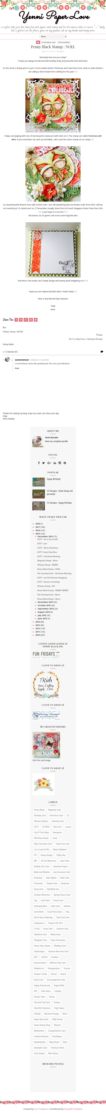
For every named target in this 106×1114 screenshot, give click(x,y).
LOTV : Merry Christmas (47, 548)
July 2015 (42, 616)
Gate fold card (62, 918)
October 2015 (44, 606)
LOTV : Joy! (42, 544)
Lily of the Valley (41, 833)
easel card (38, 980)
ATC (35, 991)
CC (68, 816)
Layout (68, 827)
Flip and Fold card (42, 1003)
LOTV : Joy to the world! (47, 540)
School (54, 974)
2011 (37, 632)
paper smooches (58, 940)
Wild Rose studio (41, 838)
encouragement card (56, 980)
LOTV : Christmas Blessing (48, 557)
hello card (55, 906)
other (65, 1042)
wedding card (60, 946)
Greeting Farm (58, 821)
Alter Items (46, 991)
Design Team (39, 997)
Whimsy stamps (41, 821)
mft (35, 861)
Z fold (36, 929)
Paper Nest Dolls (41, 1020)
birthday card (40, 816)
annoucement (40, 963)
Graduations (39, 923)
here (50, 140)
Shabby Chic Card (41, 867)
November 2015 (46, 602)
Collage (58, 991)
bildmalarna (39, 1031)
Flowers (57, 1003)
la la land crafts (41, 850)
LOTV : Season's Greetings (48, 582)
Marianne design (51, 1014)
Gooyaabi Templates (73, 1109)
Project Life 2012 (55, 923)
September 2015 (46, 609)
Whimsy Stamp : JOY (46, 586)
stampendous (54, 969)
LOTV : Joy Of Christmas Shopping (52, 578)
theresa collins (57, 1048)
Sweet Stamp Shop (42, 1025)
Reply (17, 369)
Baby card (64, 878)
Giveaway (38, 878)
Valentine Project (60, 867)
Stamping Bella (40, 906)
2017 (37, 527)
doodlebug (57, 1037)
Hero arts (57, 827)
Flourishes (38, 884)
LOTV (36, 827)
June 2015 (43, 619)
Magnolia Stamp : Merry (47, 561)
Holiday (37, 1014)
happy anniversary (42, 986)
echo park (45, 901)
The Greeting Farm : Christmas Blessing (54, 574)
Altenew (67, 906)
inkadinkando (40, 1042)
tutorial (66, 969)
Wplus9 (57, 1025)
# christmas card (48, 42)
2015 (37, 534)
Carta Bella (38, 912)
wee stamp (53, 1054)
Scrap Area (38, 889)
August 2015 (44, 612)
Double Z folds (40, 974)
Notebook (65, 884)
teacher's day (62, 929)
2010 (37, 635)
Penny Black (39, 810)
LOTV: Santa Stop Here (47, 552)
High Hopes (59, 1008)
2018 (37, 524)
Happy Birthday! (54, 479)
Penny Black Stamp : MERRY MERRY (52, 591)
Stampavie (57, 833)
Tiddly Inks (60, 855)
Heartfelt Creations (42, 1008)
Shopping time (40, 940)
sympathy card (40, 1048)
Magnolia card (54, 810)
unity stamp (39, 1054)
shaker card (52, 884)
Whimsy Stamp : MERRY (47, 565)
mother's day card (58, 963)
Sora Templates (41, 1109)
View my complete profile (56, 441)
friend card (58, 901)
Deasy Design (46, 855)
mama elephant (60, 850)
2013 (37, 625)
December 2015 (45, 537)
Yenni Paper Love (53, 17)
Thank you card (62, 844)
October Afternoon (42, 895)
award (63, 974)
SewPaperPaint (22, 360)
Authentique (39, 952)
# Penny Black (64, 42)
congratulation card (56, 1031)
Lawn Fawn (64, 861)
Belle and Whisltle (42, 872)
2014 (37, 622)
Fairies (52, 997)
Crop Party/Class (54, 912)
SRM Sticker (57, 1020)
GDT (36, 957)
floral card (47, 929)
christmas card (56, 816)
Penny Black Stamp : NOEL (48, 569)
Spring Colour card (62, 895)
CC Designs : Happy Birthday (59, 503)
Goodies (55, 957)
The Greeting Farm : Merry (48, 595)
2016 (37, 531)
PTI (35, 855)
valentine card (40, 935)
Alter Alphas (51, 878)
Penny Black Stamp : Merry (48, 599)
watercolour (55, 935)
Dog (67, 912)
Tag (35, 901)
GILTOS (44, 957)
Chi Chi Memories (48, 861)
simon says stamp (42, 946)
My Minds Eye (53, 889)
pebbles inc (39, 969)
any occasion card (61, 872)
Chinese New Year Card (58, 952)
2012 (37, 629)
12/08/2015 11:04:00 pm (40, 360)
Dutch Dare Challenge (43, 918)
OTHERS (46, 827)
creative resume (41, 1037)
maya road (54, 1042)
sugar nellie (59, 986)
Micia (65, 1014)
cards (55, 838)
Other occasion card (43, 844)
